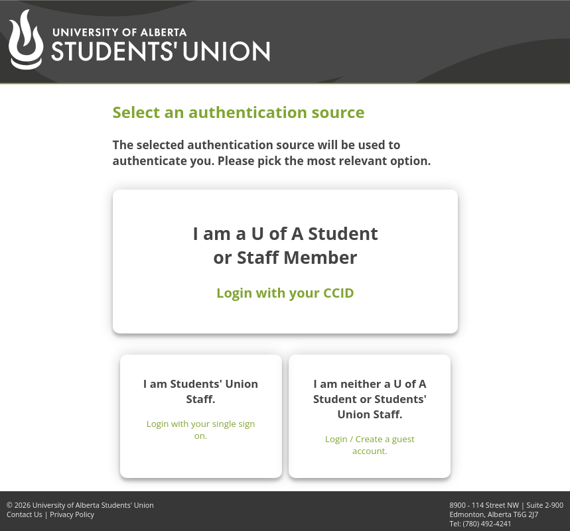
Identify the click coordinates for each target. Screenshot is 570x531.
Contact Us (24, 514)
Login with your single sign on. (201, 430)
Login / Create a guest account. (370, 445)
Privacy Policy (72, 514)
